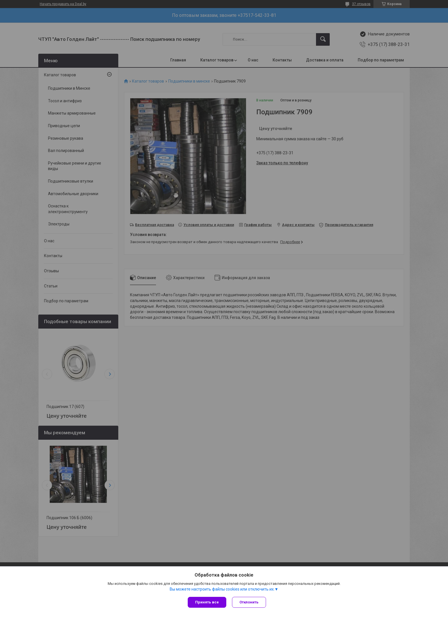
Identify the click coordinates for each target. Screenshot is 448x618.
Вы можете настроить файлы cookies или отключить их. (222, 589)
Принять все (207, 602)
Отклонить (249, 602)
